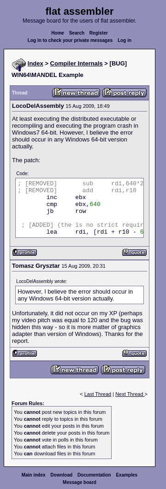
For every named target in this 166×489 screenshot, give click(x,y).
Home (57, 32)
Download (61, 474)
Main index (34, 474)
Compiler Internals (76, 63)
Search (76, 32)
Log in (124, 40)
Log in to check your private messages (70, 40)
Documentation (94, 474)
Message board (79, 482)
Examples (126, 474)
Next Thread (129, 394)
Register (98, 32)
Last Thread (98, 394)
